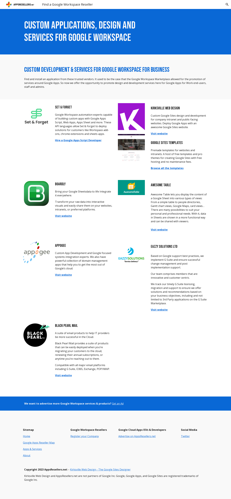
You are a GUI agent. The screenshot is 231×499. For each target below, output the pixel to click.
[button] (227, 4)
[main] (84, 31)
